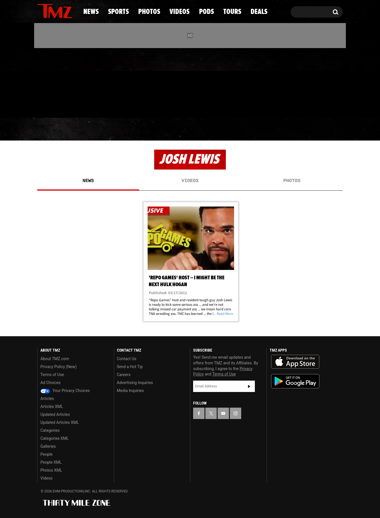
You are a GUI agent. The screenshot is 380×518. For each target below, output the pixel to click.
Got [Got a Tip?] (55, 106)
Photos (143, 129)
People (46, 454)
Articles (47, 398)
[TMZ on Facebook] (42, 82)
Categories (49, 430)
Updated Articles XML (59, 422)
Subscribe (249, 386)
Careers (124, 374)
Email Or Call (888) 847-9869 (103, 106)
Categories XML (54, 438)
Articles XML (51, 406)
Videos (191, 129)
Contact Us (127, 358)
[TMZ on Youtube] (60, 82)
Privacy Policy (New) (58, 366)
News (51, 129)
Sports (95, 129)
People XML (51, 462)
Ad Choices (50, 382)
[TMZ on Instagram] (71, 82)
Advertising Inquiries (135, 382)
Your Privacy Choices (65, 390)
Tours (275, 129)
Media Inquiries (130, 390)
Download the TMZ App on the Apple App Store (295, 362)
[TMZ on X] (50, 82)
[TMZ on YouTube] (223, 413)
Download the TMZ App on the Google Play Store (295, 381)
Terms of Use (52, 374)
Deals (318, 129)
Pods (234, 129)
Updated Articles (55, 414)
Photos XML (51, 470)
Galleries (48, 446)
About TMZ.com (54, 358)
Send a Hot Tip (130, 366)
